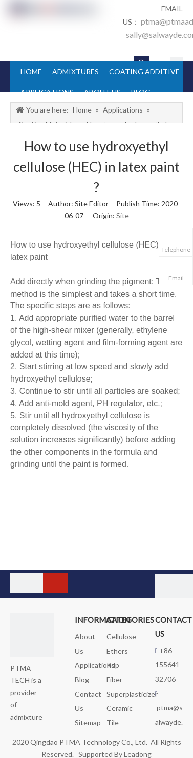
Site (122, 215)
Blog (82, 679)
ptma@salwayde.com (169, 722)
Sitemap (88, 722)
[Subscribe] (55, 583)
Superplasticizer (132, 693)
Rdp (112, 665)
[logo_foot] (32, 635)
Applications (95, 665)
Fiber (114, 679)
